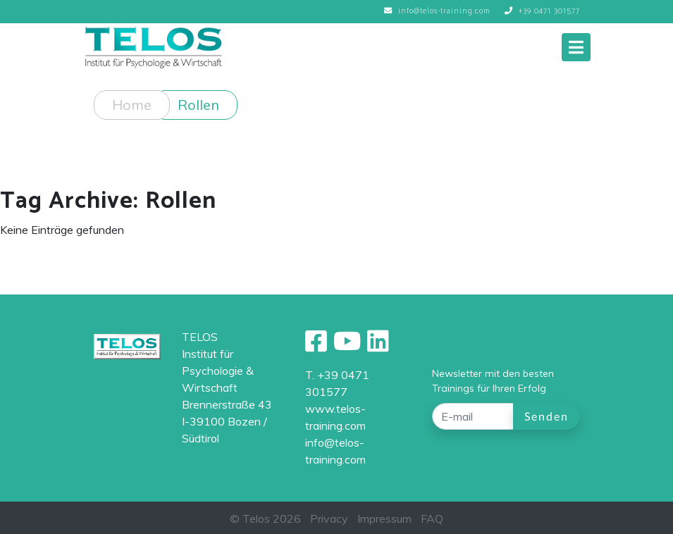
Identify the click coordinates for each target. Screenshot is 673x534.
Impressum (384, 518)
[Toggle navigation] (576, 47)
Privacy (329, 518)
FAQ (432, 518)
